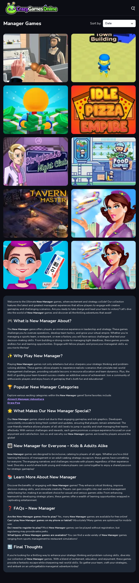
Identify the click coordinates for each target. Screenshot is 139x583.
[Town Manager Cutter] (103, 58)
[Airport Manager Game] (103, 213)
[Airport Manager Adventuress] (35, 265)
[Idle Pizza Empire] (103, 109)
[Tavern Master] (35, 213)
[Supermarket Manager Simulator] (35, 58)
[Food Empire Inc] (103, 161)
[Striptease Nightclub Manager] (35, 161)
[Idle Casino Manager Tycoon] (35, 109)
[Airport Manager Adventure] (103, 265)
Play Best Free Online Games (32, 8)
